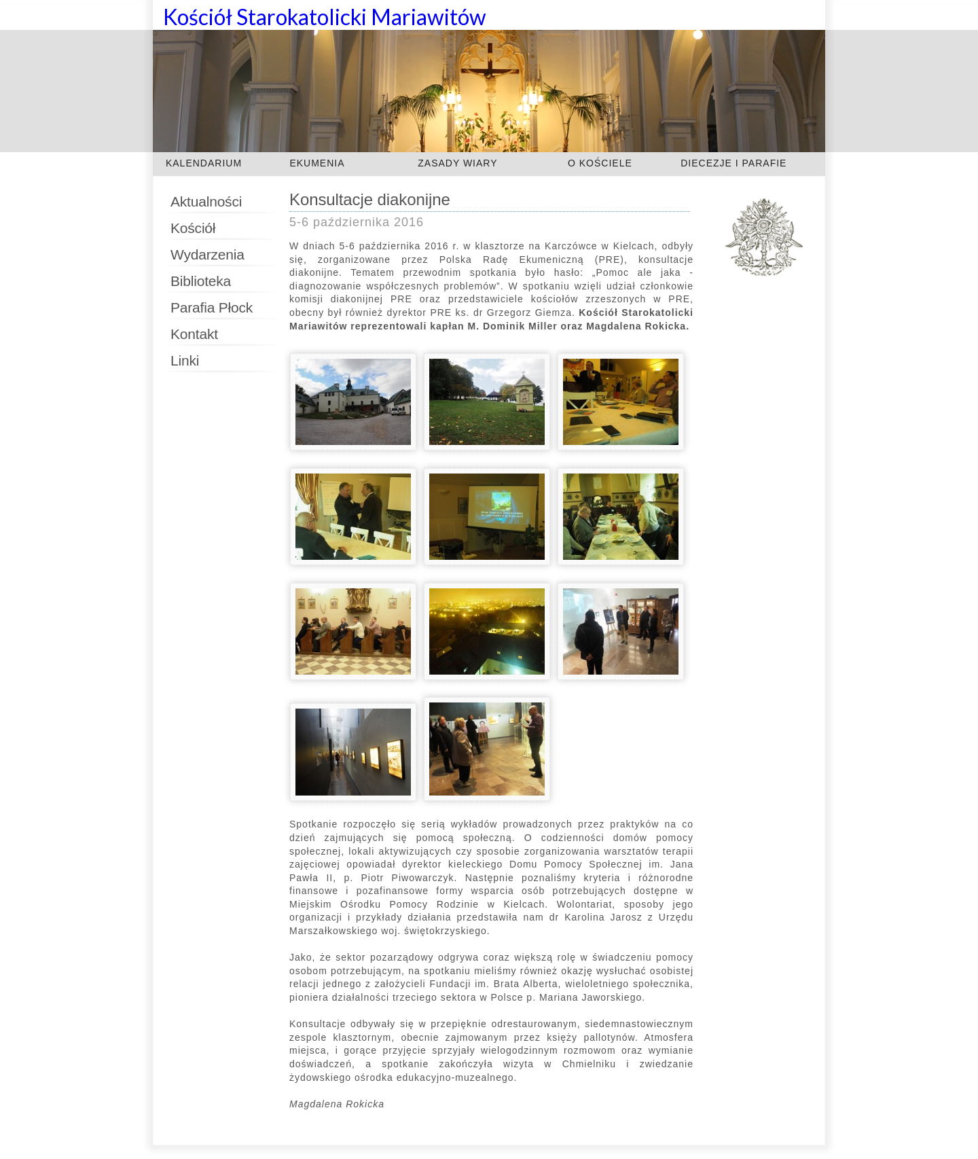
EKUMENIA (316, 163)
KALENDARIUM (204, 163)
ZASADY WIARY (457, 163)
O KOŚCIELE (600, 163)
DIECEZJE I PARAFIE (733, 163)
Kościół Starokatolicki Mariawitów (324, 16)
